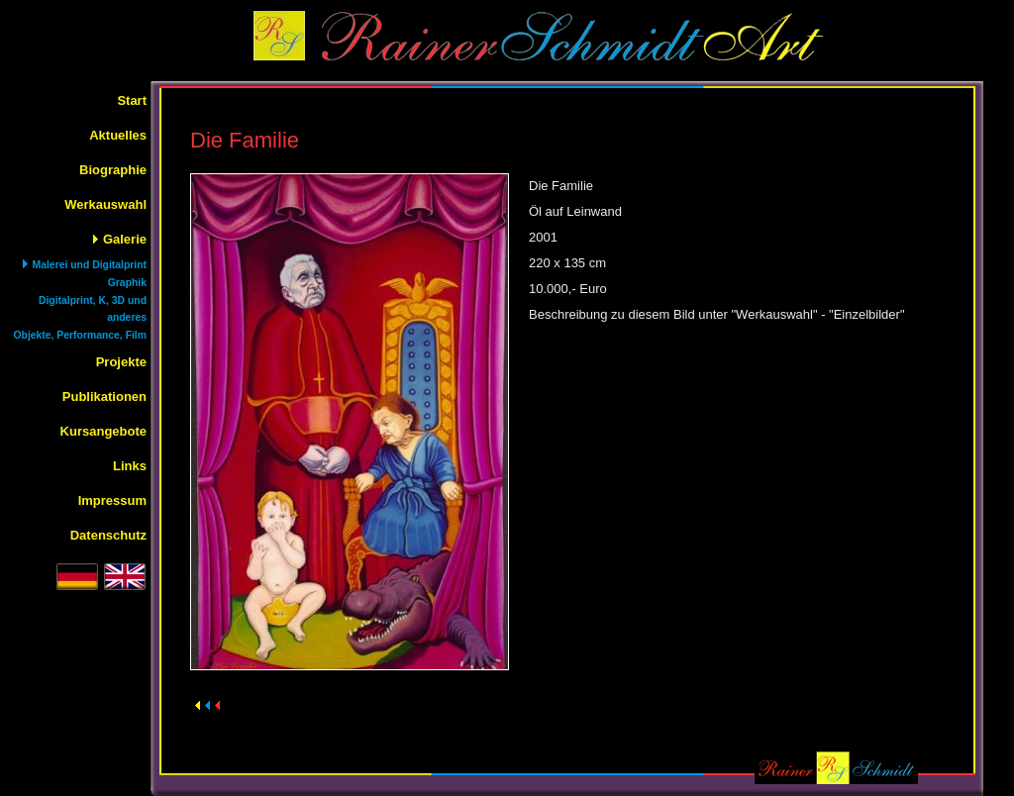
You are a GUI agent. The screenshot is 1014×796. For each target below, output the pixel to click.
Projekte (121, 361)
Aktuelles (118, 135)
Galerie (125, 239)
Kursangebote (103, 431)
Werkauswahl (105, 204)
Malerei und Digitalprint (90, 264)
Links (130, 465)
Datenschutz (108, 535)
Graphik (127, 282)
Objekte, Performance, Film (80, 335)
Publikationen (104, 396)
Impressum (112, 500)
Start (132, 100)
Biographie (113, 169)
